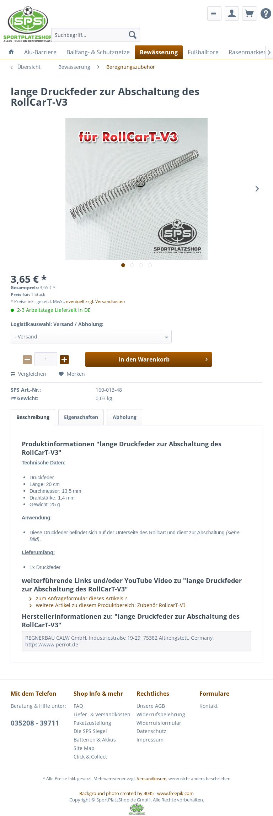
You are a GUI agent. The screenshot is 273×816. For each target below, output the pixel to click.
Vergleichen (28, 373)
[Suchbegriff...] (95, 35)
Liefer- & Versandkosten (102, 714)
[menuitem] (95, 35)
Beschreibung (32, 417)
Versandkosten (151, 779)
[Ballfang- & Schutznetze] (98, 52)
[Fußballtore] (203, 52)
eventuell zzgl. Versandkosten (95, 301)
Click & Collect (90, 756)
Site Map (84, 748)
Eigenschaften (81, 417)
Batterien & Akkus (95, 739)
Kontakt (208, 705)
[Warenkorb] (249, 13)
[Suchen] (132, 35)
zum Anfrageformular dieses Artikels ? (78, 598)
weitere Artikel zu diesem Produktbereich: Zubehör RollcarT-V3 (108, 605)
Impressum (150, 739)
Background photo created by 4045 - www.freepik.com (136, 793)
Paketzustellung (92, 722)
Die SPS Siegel (90, 731)
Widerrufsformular (158, 722)
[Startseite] (11, 52)
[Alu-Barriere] (40, 52)
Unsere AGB (150, 705)
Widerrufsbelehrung (160, 714)
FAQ (78, 705)
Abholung (124, 417)
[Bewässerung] (159, 52)
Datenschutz (151, 731)
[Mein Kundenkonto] (232, 13)
